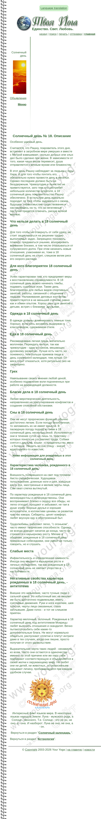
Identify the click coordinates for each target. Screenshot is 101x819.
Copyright (31, 749)
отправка (76, 34)
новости (89, 749)
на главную (74, 749)
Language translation (54, 8)
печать (63, 34)
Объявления (18, 98)
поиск (53, 34)
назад (43, 34)
